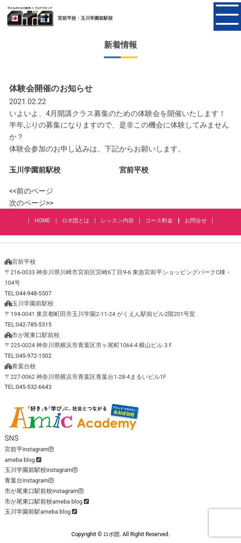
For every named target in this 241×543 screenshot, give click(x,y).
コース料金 (159, 220)
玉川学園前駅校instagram (41, 469)
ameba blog (20, 459)
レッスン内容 (117, 220)
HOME (42, 220)
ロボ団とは (75, 220)
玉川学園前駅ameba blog (38, 511)
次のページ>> (31, 203)
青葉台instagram (29, 480)
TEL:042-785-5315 (28, 324)
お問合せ (196, 220)
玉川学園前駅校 (34, 170)
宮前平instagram (29, 449)
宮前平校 (133, 170)
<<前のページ (31, 191)
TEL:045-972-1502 (28, 355)
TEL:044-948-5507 (28, 293)
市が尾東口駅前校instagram (44, 491)
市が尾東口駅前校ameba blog (43, 501)
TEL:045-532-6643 (28, 386)
